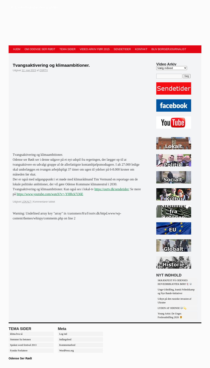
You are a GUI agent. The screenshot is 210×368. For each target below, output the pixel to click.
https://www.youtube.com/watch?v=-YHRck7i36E (50, 194)
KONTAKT (141, 49)
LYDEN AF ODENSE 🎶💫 (172, 308)
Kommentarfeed (67, 345)
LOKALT (26, 201)
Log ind (63, 333)
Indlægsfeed (65, 339)
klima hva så (16, 333)
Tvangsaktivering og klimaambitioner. (51, 65)
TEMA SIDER (67, 49)
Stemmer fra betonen (20, 339)
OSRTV (43, 70)
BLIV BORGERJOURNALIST (169, 49)
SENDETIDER (122, 49)
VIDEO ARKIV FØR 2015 (95, 49)
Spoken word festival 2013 (23, 345)
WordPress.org (66, 350)
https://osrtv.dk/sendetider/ (112, 189)
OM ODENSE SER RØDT (39, 49)
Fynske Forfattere (18, 350)
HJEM (16, 49)
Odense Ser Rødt (20, 358)
